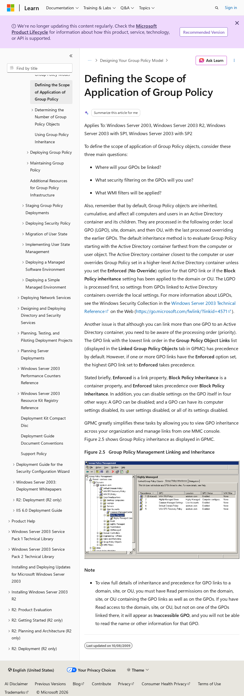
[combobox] (39, 68)
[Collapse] (71, 56)
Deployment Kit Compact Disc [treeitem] (43, 421)
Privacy (124, 683)
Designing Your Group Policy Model (131, 60)
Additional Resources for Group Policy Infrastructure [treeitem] (48, 188)
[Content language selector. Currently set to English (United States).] (31, 670)
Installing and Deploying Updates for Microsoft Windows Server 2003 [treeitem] (41, 574)
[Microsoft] (10, 8)
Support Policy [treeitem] (34, 453)
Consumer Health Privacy (164, 683)
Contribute (101, 683)
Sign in (231, 7)
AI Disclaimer (16, 683)
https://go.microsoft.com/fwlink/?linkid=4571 (181, 311)
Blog (77, 683)
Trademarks (15, 692)
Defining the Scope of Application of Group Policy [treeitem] (52, 92)
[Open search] (217, 8)
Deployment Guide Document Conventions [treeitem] (42, 439)
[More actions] (234, 60)
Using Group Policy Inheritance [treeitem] (52, 138)
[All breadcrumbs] (89, 60)
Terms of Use (209, 683)
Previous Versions (50, 683)
